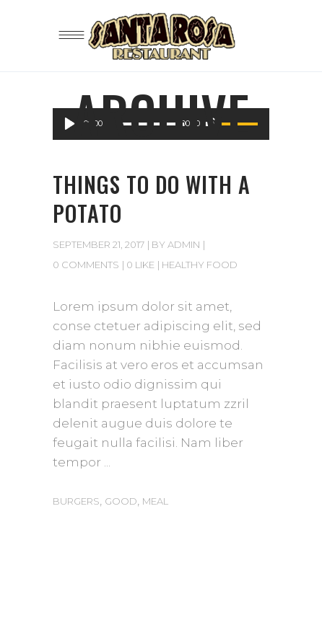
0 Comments (86, 264)
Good (121, 501)
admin (183, 244)
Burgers (76, 501)
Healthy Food (200, 264)
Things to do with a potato (152, 198)
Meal (155, 501)
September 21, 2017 (98, 244)
